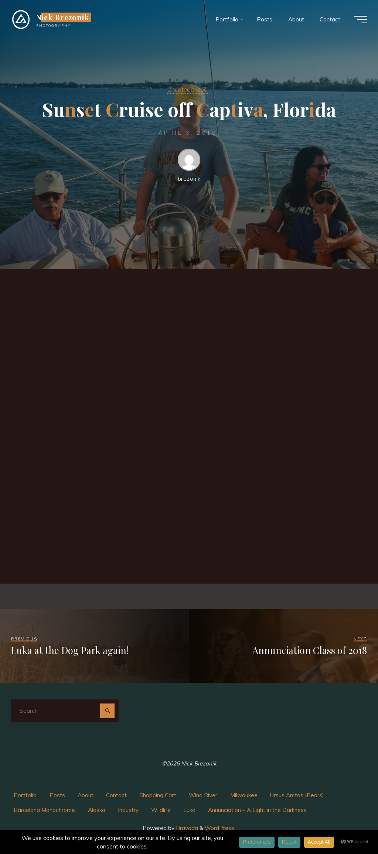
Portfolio (25, 795)
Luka (189, 809)
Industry (128, 809)
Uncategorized (187, 89)
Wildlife (161, 809)
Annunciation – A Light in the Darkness (257, 809)
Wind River (203, 795)
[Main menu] (360, 19)
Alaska (96, 809)
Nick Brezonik (63, 17)
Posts (57, 795)
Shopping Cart (157, 795)
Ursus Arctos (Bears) (297, 795)
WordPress (219, 827)
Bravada (186, 827)
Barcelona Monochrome (44, 809)
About (85, 795)
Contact (116, 795)
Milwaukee (244, 795)
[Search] (107, 710)
